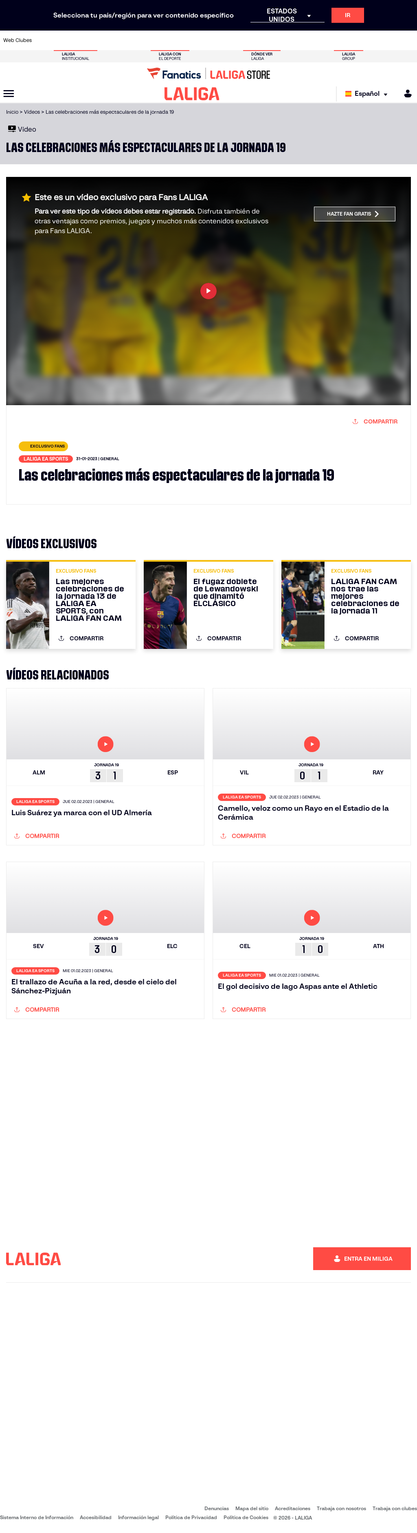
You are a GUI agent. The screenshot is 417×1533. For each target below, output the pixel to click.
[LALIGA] (192, 93)
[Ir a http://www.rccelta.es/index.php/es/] (236, 40)
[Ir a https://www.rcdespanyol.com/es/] (255, 40)
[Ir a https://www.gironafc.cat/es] (178, 40)
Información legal (138, 1517)
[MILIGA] (405, 93)
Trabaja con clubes (395, 1508)
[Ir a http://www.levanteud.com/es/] (197, 40)
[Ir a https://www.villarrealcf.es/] (408, 40)
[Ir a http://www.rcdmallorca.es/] (274, 40)
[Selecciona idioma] (368, 94)
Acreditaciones (292, 1508)
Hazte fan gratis (353, 214)
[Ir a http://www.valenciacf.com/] (388, 40)
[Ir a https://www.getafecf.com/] (159, 40)
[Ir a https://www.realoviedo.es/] (331, 40)
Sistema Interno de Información (36, 1517)
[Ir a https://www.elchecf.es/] (121, 40)
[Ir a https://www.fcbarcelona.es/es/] (140, 40)
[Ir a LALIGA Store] (208, 73)
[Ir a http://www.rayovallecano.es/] (217, 40)
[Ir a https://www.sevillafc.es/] (369, 40)
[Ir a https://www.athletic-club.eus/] (45, 40)
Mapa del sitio (251, 1508)
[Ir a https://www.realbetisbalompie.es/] (293, 40)
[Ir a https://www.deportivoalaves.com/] (102, 40)
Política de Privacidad (191, 1517)
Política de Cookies (246, 1517)
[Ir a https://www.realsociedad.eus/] (350, 40)
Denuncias (216, 1508)
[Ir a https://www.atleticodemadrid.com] (64, 40)
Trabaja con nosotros (341, 1508)
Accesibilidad (96, 1517)
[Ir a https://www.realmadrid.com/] (312, 40)
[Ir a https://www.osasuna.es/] (83, 40)
